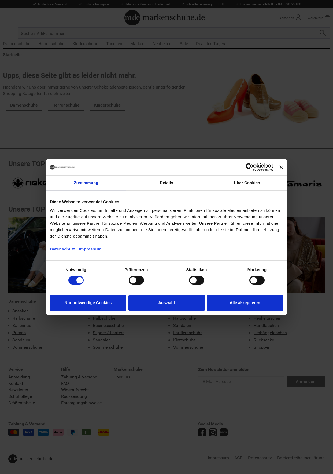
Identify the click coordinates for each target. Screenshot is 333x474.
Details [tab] (166, 182)
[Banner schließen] (281, 167)
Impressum (90, 249)
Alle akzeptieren (245, 302)
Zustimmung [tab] (86, 182)
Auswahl (166, 302)
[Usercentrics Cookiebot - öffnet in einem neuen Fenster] (249, 167)
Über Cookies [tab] (247, 182)
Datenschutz (62, 249)
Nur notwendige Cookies (88, 302)
